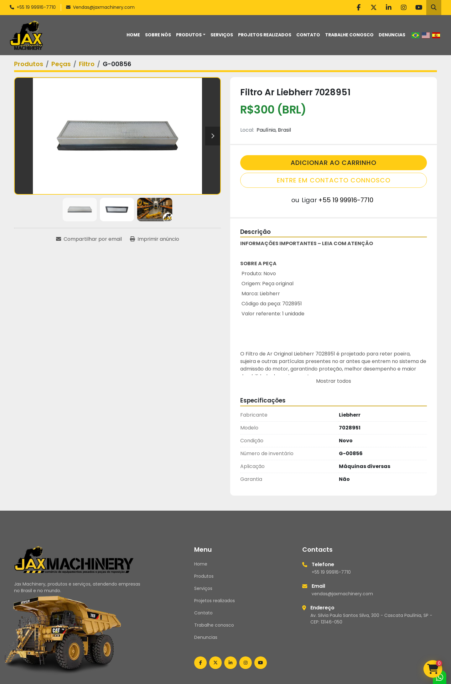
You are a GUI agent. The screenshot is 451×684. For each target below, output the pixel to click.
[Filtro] (87, 64)
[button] (190, 35)
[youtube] (418, 7)
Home (133, 35)
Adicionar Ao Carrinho (333, 162)
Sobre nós (158, 35)
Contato (308, 35)
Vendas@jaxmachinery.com (104, 7)
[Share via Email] (89, 239)
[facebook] (358, 7)
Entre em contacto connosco (334, 180)
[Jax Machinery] (74, 559)
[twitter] (373, 7)
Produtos (189, 35)
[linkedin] (388, 7)
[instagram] (403, 7)
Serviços (221, 35)
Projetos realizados (264, 35)
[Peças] (61, 64)
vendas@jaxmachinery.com (342, 594)
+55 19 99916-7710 (36, 7)
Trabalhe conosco (349, 35)
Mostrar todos (333, 381)
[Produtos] (28, 64)
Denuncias (392, 35)
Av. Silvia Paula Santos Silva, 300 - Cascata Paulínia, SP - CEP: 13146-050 (371, 618)
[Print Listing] (154, 239)
